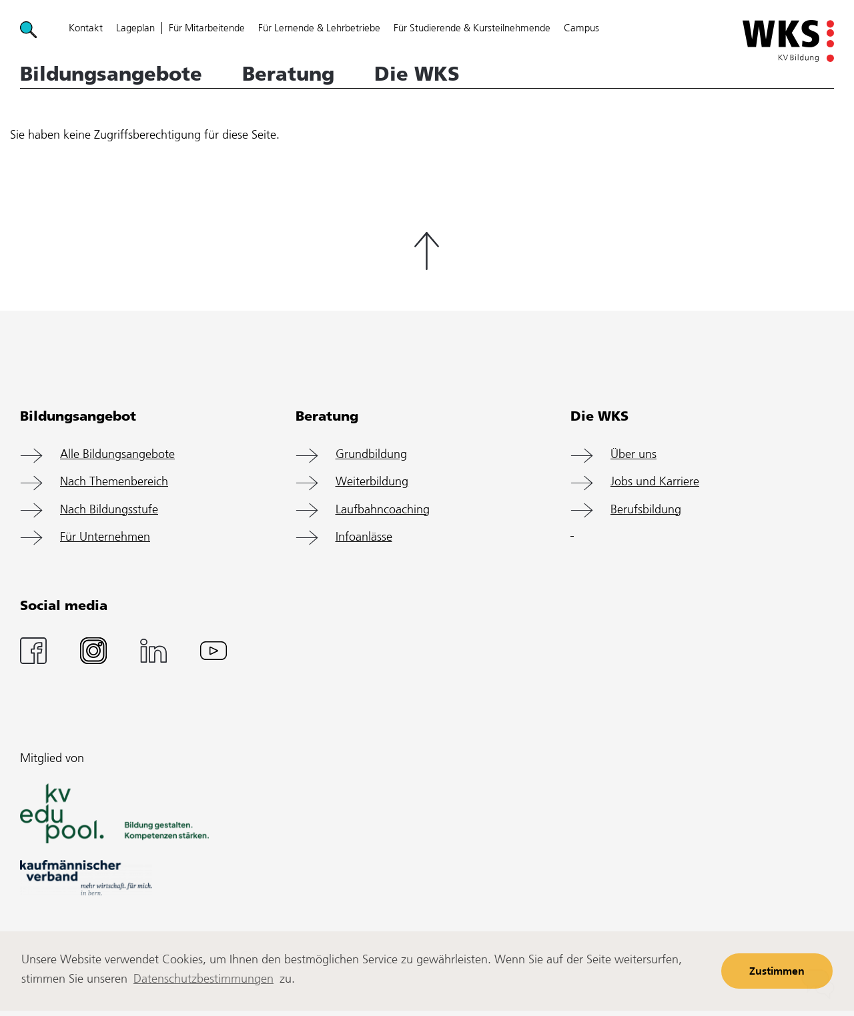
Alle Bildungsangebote (117, 455)
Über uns (633, 455)
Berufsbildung (645, 510)
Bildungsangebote (111, 74)
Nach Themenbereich (114, 482)
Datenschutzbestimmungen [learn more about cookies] (203, 979)
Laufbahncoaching (383, 510)
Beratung (288, 74)
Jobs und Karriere (654, 482)
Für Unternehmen (105, 537)
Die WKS (417, 74)
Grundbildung (371, 455)
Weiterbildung (372, 482)
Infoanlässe (364, 537)
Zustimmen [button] (777, 972)
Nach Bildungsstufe (109, 510)
